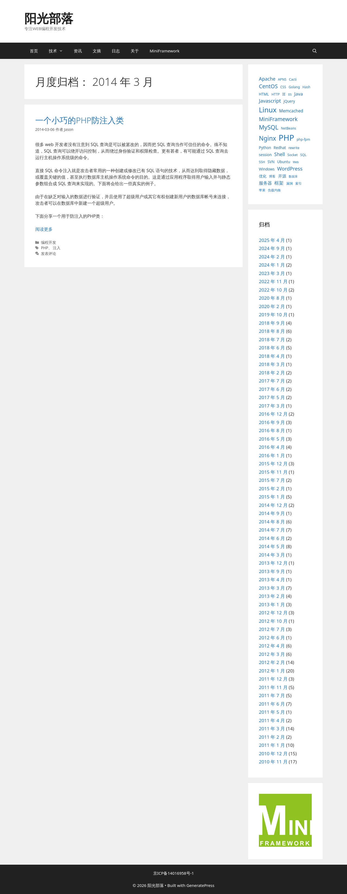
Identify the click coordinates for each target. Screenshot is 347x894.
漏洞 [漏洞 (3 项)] (289, 183)
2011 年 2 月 (272, 737)
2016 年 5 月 (272, 439)
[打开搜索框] (315, 51)
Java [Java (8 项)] (298, 94)
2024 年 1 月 (272, 265)
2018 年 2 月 (272, 372)
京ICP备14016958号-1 (173, 873)
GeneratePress (200, 885)
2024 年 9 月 (272, 248)
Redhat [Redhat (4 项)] (280, 147)
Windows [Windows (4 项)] (267, 169)
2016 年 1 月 (272, 455)
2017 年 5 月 (272, 397)
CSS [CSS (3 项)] (283, 87)
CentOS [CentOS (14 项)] (268, 86)
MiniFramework (164, 50)
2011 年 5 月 (272, 712)
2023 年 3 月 (272, 273)
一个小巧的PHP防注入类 (79, 120)
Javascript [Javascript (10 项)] (270, 100)
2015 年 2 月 (272, 488)
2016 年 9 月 (272, 422)
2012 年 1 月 (272, 671)
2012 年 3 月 (272, 654)
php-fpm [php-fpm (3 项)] (303, 139)
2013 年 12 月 (273, 563)
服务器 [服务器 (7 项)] (265, 183)
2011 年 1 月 (272, 745)
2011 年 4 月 (272, 720)
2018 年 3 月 (272, 364)
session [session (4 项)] (265, 154)
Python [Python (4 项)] (265, 147)
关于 (135, 50)
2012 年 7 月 (272, 629)
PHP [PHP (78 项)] (286, 137)
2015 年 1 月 (272, 497)
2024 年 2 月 (272, 257)
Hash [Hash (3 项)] (306, 87)
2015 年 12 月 (273, 463)
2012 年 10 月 (273, 621)
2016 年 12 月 (273, 414)
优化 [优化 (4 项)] (262, 176)
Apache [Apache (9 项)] (267, 78)
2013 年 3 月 (272, 588)
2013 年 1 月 (272, 604)
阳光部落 (48, 18)
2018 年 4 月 (272, 356)
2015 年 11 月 (273, 472)
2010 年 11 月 (273, 762)
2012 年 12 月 (273, 612)
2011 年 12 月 (273, 679)
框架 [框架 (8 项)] (279, 183)
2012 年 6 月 (272, 637)
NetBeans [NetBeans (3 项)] (288, 128)
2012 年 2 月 (272, 662)
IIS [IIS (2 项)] (290, 94)
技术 (58, 51)
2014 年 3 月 (272, 555)
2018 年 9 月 (272, 323)
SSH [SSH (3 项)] (262, 162)
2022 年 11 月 (273, 281)
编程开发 (48, 242)
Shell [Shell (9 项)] (279, 154)
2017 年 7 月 (272, 381)
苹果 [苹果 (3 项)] (262, 190)
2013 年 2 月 (272, 596)
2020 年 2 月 (272, 306)
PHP (44, 247)
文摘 (97, 50)
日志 (116, 50)
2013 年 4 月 (272, 579)
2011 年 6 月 (272, 704)
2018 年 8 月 (272, 331)
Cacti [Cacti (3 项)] (293, 79)
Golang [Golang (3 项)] (294, 87)
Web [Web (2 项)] (296, 162)
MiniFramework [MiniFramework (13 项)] (278, 119)
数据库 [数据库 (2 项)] (293, 176)
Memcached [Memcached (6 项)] (291, 111)
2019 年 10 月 (273, 314)
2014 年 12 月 (273, 505)
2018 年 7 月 (272, 339)
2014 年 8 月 (272, 522)
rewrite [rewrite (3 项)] (294, 148)
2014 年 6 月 (272, 538)
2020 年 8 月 (272, 298)
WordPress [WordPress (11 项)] (290, 168)
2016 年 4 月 (272, 447)
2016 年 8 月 (272, 430)
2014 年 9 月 (272, 513)
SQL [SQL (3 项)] (303, 155)
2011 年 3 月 (272, 728)
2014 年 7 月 (272, 530)
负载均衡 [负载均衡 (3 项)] (274, 190)
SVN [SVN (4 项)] (271, 161)
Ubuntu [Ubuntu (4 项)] (283, 161)
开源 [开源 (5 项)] (282, 176)
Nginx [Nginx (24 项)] (267, 138)
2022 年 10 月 (273, 290)
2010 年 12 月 (273, 753)
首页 (34, 50)
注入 (56, 247)
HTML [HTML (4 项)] (264, 94)
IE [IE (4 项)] (283, 94)
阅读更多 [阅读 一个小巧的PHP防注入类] (44, 229)
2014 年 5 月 (272, 546)
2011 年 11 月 (273, 687)
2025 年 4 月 (272, 240)
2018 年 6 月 (272, 348)
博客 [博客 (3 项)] (272, 176)
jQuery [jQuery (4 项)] (289, 101)
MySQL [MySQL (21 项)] (268, 127)
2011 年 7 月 (272, 695)
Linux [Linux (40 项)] (268, 109)
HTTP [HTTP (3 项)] (275, 94)
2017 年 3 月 (272, 406)
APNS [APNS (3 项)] (282, 79)
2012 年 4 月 (272, 646)
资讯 (78, 50)
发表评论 (48, 253)
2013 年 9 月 (272, 571)
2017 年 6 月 (272, 389)
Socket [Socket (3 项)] (292, 155)
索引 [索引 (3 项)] (298, 183)
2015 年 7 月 (272, 480)
